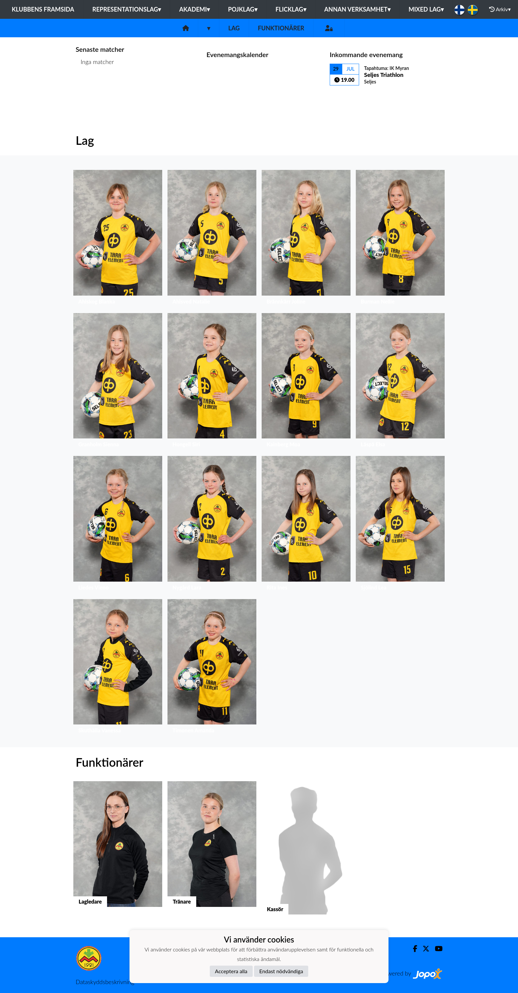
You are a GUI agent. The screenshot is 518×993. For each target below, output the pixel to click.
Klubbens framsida (43, 9)
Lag (234, 28)
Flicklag (291, 9)
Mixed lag (426, 9)
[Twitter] (423, 948)
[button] (118, 238)
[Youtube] (435, 948)
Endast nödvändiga (281, 971)
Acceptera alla (231, 971)
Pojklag (242, 9)
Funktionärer (281, 28)
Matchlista (92, 87)
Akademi (194, 9)
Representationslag (126, 9)
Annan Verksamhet (357, 9)
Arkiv (499, 9)
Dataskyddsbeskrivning (105, 981)
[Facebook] (412, 948)
